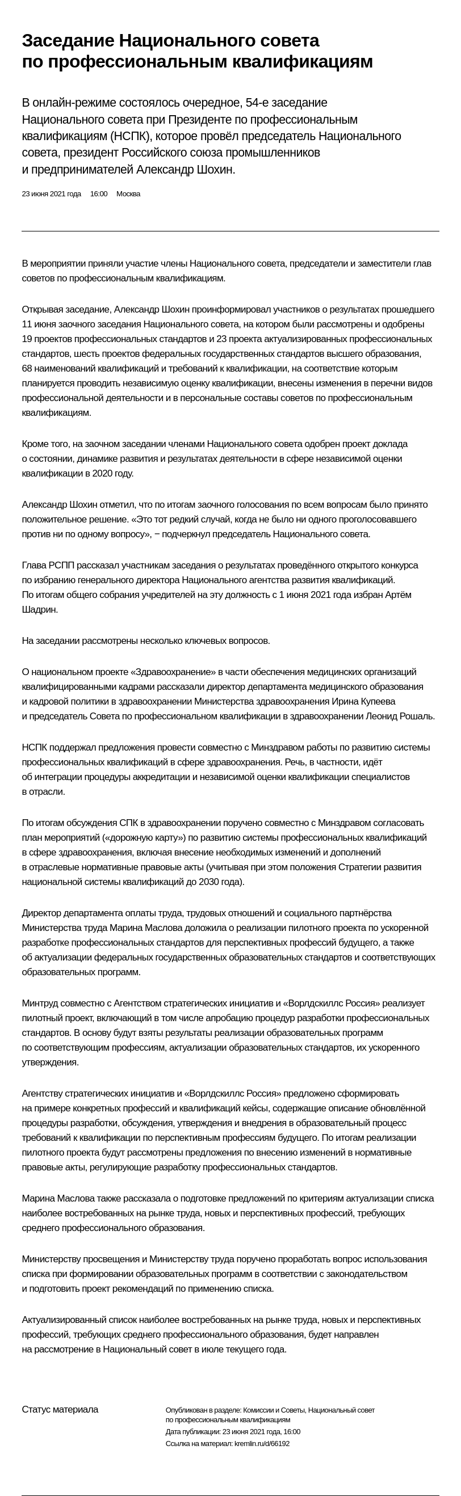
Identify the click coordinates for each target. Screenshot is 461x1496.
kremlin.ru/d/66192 (262, 1443)
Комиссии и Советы (273, 1410)
